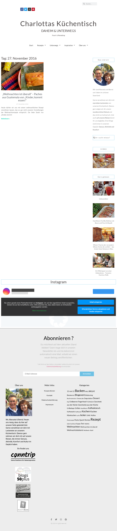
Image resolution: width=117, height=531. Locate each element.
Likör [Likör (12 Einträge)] (88, 415)
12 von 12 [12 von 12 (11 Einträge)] (70, 391)
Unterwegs (55, 45)
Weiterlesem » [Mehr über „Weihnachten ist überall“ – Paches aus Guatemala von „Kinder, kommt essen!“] (5, 119)
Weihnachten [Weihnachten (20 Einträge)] (73, 426)
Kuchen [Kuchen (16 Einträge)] (93, 411)
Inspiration (69, 45)
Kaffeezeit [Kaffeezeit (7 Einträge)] (78, 411)
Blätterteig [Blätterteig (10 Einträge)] (89, 395)
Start (31, 45)
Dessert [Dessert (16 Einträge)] (96, 398)
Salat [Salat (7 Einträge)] (68, 424)
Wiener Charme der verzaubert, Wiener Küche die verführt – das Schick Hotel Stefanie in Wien (103, 247)
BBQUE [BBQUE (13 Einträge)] (92, 391)
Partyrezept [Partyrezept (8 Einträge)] (70, 420)
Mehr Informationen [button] (39, 311)
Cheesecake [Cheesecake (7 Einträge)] (80, 398)
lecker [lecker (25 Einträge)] (83, 415)
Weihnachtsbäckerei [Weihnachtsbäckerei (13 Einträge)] (75, 430)
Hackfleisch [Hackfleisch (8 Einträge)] (84, 408)
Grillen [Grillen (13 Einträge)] (77, 408)
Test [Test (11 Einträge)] (82, 424)
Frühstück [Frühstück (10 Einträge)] (90, 402)
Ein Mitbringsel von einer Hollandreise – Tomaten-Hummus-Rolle (103, 273)
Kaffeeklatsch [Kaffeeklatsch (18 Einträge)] (94, 408)
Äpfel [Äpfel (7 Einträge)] (91, 430)
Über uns (83, 45)
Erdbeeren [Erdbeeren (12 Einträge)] (73, 402)
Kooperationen (49, 391)
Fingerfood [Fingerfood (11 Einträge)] (82, 402)
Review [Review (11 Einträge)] (87, 420)
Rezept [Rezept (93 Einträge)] (96, 419)
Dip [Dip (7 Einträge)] (68, 402)
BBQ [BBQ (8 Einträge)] (86, 391)
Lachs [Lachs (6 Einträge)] (78, 415)
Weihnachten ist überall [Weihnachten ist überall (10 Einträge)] (88, 427)
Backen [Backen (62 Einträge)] (80, 391)
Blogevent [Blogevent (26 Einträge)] (80, 394)
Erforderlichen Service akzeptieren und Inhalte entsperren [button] (96, 310)
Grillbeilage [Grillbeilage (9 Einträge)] (70, 408)
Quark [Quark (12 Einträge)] (81, 420)
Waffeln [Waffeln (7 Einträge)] (87, 424)
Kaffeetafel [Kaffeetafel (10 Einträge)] (71, 412)
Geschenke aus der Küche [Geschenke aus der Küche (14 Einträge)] (88, 405)
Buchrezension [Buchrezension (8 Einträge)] (71, 398)
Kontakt (49, 395)
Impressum (49, 404)
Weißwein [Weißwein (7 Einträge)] (87, 430)
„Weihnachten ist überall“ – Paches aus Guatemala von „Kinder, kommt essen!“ (22, 97)
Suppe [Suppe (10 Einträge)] (78, 424)
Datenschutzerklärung (54, 366)
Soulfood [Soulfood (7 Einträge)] (73, 424)
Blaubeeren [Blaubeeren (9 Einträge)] (70, 395)
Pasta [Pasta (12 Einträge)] (76, 420)
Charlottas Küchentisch (58, 23)
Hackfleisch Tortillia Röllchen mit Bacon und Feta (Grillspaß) (103, 222)
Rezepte (41, 45)
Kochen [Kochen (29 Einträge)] (86, 411)
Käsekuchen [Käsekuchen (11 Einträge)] (71, 415)
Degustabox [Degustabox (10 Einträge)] (88, 398)
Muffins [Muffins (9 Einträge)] (93, 415)
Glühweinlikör (103, 199)
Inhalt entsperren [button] (96, 302)
